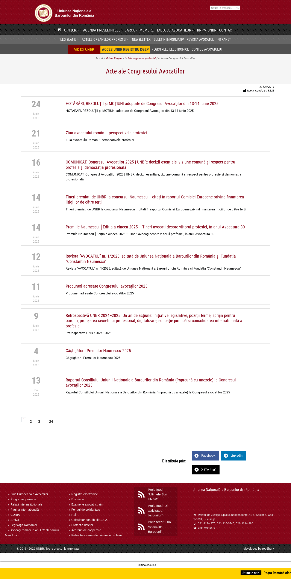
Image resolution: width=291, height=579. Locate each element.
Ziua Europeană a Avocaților (29, 494)
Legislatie (68, 40)
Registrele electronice (170, 49)
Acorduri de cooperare (86, 530)
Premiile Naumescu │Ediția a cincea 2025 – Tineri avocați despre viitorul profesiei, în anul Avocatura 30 (155, 227)
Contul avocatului (207, 49)
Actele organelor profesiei (104, 40)
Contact (226, 30)
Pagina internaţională (25, 509)
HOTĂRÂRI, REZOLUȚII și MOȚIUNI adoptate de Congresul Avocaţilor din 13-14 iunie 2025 (142, 103)
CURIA (15, 514)
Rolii (74, 514)
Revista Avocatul (200, 40)
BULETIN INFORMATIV (168, 40)
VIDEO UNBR (84, 49)
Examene (77, 499)
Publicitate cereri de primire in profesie (97, 535)
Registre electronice (84, 494)
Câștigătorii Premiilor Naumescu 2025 (98, 350)
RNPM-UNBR (206, 30)
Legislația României (24, 525)
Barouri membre (139, 30)
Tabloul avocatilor (173, 30)
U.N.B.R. (70, 30)
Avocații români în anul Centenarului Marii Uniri (32, 532)
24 (51, 422)
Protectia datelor (82, 525)
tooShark (268, 548)
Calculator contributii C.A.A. (89, 520)
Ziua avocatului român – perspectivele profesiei (106, 132)
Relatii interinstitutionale (26, 504)
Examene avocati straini (87, 504)
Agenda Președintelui (102, 30)
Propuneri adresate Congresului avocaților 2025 (106, 286)
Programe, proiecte (23, 499)
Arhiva (15, 520)
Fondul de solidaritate (85, 509)
